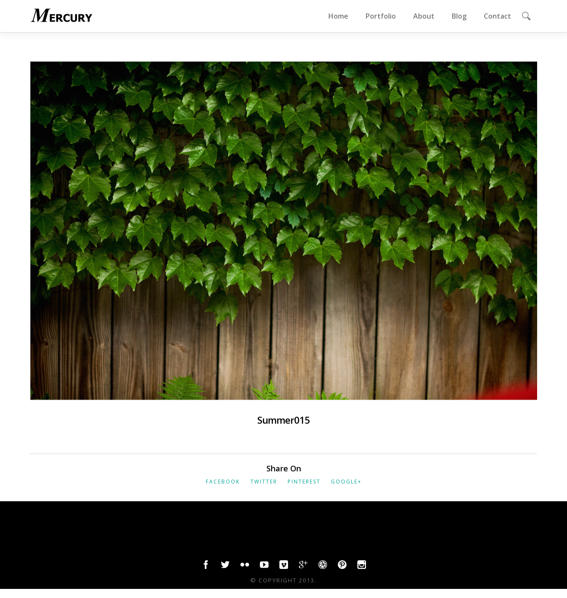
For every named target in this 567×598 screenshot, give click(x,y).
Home (338, 16)
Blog (459, 16)
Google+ (346, 481)
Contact (497, 16)
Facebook (223, 481)
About (423, 16)
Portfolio (381, 16)
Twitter (263, 481)
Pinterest (304, 481)
